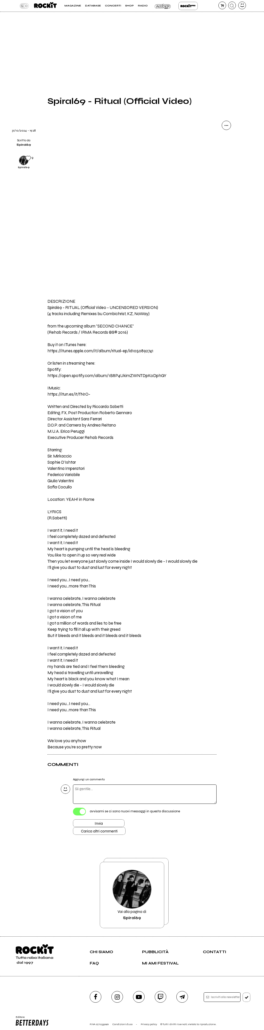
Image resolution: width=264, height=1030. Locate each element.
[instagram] (117, 997)
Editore (32, 1021)
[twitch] (160, 997)
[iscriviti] (247, 997)
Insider (163, 6)
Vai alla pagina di (132, 895)
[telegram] (182, 997)
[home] (45, 6)
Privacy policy (149, 1024)
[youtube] (139, 997)
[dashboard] (242, 5)
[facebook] (95, 997)
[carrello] (222, 5)
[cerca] (232, 5)
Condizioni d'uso (122, 1024)
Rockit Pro (188, 6)
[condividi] (226, 125)
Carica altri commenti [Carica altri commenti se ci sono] (99, 831)
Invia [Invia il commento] (99, 823)
